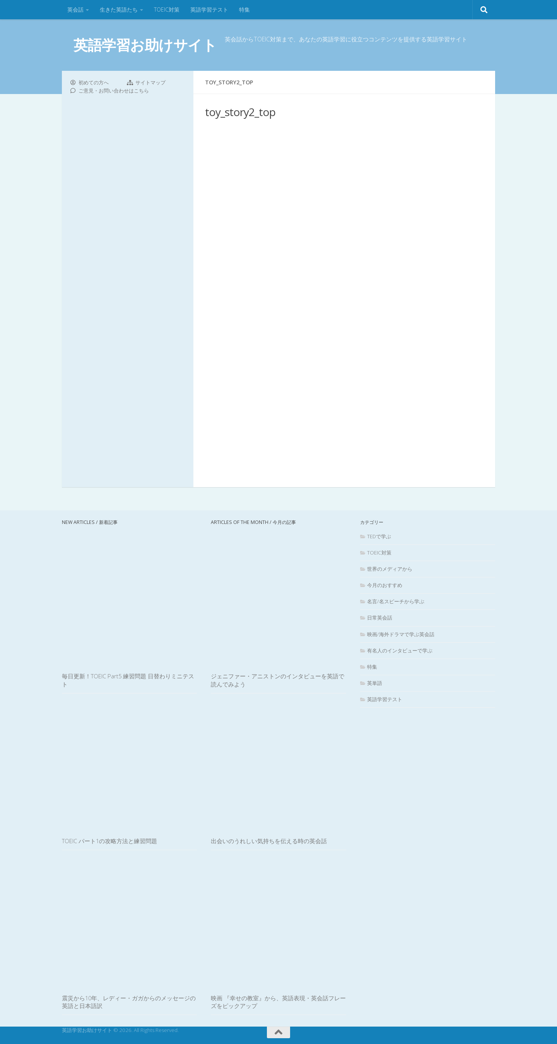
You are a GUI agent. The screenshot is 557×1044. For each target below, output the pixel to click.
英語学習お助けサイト (145, 45)
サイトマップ (150, 82)
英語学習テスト (209, 9)
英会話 (75, 9)
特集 (244, 9)
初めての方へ (94, 82)
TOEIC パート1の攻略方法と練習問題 (109, 841)
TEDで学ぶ (379, 536)
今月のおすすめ (384, 585)
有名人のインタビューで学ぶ (399, 650)
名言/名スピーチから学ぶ (395, 601)
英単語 (374, 682)
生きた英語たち (119, 9)
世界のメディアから (389, 568)
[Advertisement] (344, 302)
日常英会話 (379, 617)
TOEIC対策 (166, 9)
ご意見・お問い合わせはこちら (114, 90)
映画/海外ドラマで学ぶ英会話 (400, 634)
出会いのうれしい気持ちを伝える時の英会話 (269, 841)
